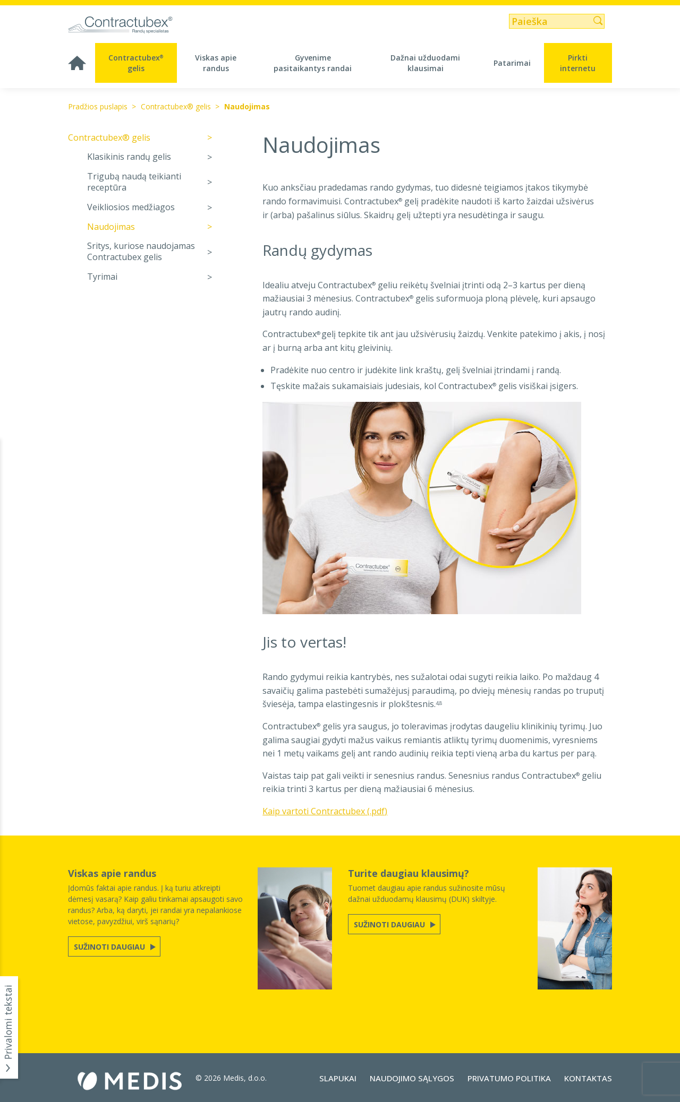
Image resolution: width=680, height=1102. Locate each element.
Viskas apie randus (215, 63)
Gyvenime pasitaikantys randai (313, 63)
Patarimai (512, 63)
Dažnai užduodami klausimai (425, 63)
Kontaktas (588, 1078)
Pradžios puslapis (98, 106)
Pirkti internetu (578, 63)
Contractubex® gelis (176, 106)
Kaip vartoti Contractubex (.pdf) (324, 811)
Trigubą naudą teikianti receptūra (134, 182)
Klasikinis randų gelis (129, 156)
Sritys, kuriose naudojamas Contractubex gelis (141, 251)
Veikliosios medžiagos (131, 207)
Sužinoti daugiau (110, 947)
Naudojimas (247, 106)
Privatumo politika (509, 1078)
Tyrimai (102, 276)
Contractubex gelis (135, 63)
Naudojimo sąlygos (412, 1078)
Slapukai (337, 1078)
